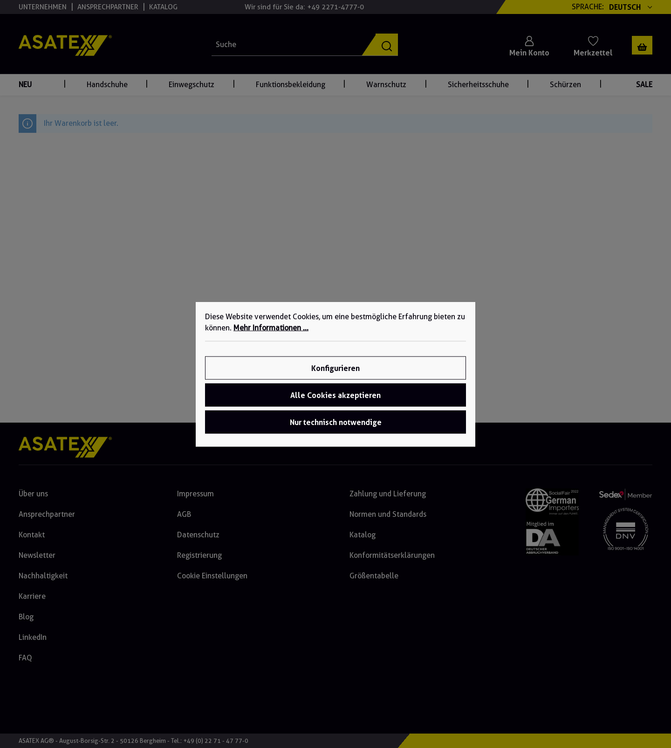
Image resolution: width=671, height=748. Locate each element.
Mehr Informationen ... (270, 327)
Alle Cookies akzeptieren (335, 394)
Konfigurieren (335, 367)
